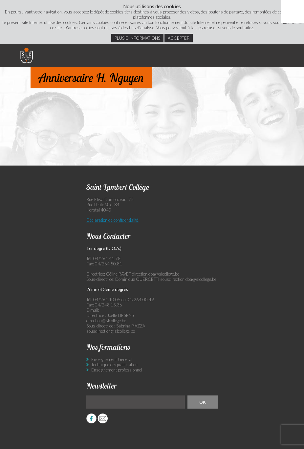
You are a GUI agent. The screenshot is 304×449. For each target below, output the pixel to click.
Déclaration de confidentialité (112, 220)
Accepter (178, 38)
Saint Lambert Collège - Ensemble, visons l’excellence (26, 55)
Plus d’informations (137, 38)
